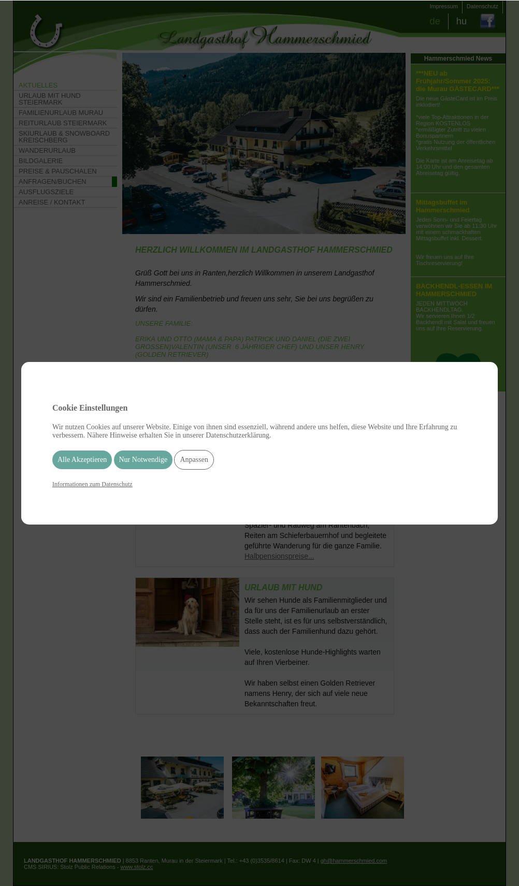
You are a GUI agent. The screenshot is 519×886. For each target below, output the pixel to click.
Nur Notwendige (143, 459)
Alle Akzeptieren (82, 459)
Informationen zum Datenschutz (92, 484)
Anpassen (194, 459)
